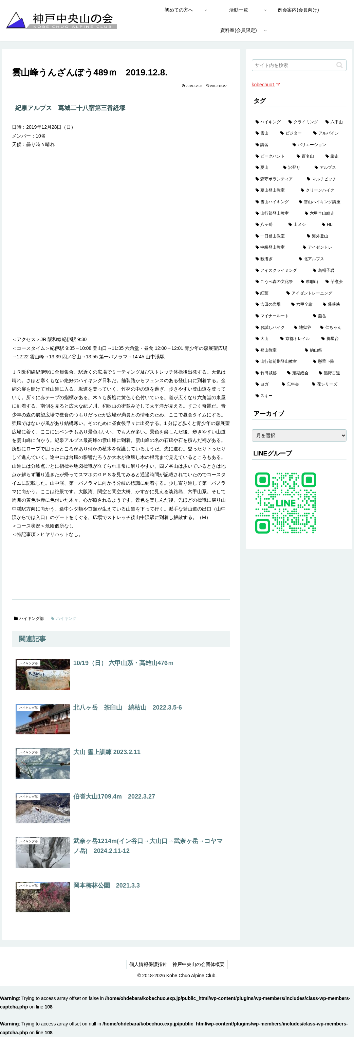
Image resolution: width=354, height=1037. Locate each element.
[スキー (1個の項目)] (299, 396)
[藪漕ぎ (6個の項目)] (274, 259)
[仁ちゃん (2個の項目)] (331, 328)
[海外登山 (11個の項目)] (325, 236)
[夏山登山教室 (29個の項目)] (275, 190)
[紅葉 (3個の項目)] (267, 293)
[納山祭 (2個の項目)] (324, 350)
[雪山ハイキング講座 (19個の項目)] (321, 202)
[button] (340, 65)
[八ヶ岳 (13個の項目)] (268, 225)
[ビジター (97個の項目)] (293, 133)
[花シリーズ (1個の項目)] (327, 384)
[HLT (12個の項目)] (332, 225)
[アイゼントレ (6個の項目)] (323, 248)
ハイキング (63, 618)
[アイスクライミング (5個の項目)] (281, 271)
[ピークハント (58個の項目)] (272, 156)
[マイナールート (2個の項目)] (281, 316)
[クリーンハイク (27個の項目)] (322, 190)
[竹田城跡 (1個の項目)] (268, 373)
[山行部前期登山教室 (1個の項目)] (281, 362)
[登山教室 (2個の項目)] (277, 350)
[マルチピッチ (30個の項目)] (325, 179)
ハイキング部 (29, 618)
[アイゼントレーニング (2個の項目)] (314, 293)
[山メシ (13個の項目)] (301, 225)
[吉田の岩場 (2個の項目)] (270, 305)
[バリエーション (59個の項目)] (318, 145)
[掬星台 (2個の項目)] (332, 339)
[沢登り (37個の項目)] (295, 168)
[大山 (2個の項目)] (264, 339)
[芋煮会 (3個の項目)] (334, 282)
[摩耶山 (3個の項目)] (309, 282)
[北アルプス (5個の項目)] (321, 259)
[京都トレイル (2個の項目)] (297, 339)
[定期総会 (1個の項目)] (299, 373)
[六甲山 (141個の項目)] (334, 122)
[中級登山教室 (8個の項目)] (276, 248)
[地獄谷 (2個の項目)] (303, 328)
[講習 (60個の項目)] (270, 145)
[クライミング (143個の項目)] (303, 122)
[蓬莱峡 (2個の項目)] (333, 305)
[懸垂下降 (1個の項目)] (328, 362)
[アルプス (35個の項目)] (329, 168)
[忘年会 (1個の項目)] (293, 384)
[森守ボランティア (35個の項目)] (278, 179)
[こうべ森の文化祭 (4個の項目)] (274, 282)
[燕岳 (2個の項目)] (328, 316)
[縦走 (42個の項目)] (334, 156)
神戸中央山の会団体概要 (199, 964)
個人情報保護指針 (147, 964)
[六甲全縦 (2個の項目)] (303, 305)
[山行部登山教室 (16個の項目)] (277, 214)
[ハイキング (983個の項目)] (268, 122)
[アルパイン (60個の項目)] (328, 133)
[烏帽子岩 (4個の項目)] (328, 271)
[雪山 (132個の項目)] (264, 133)
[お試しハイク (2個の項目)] (271, 328)
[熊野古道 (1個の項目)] (331, 373)
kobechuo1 (266, 84)
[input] (299, 65)
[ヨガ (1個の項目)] (265, 384)
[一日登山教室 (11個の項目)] (278, 236)
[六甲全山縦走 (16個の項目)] (324, 214)
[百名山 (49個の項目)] (307, 156)
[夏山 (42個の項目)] (266, 168)
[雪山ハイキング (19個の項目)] (274, 202)
